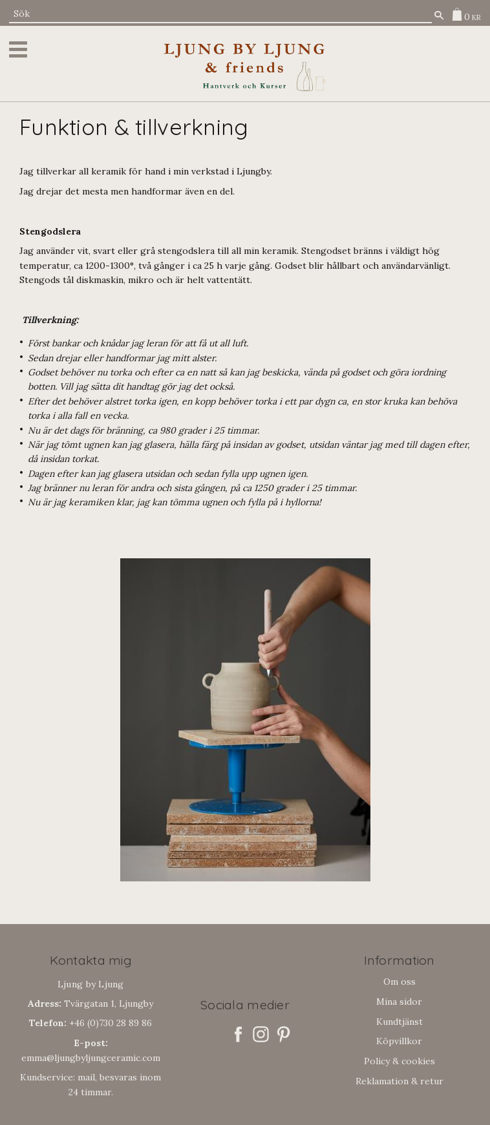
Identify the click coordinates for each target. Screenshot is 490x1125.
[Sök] (439, 15)
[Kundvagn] (463, 14)
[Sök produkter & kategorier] (220, 14)
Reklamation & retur (399, 1081)
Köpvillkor (399, 1041)
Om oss (399, 981)
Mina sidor (399, 1001)
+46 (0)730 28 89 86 (90, 1023)
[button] (20, 49)
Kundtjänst (399, 1021)
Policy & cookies (399, 1061)
